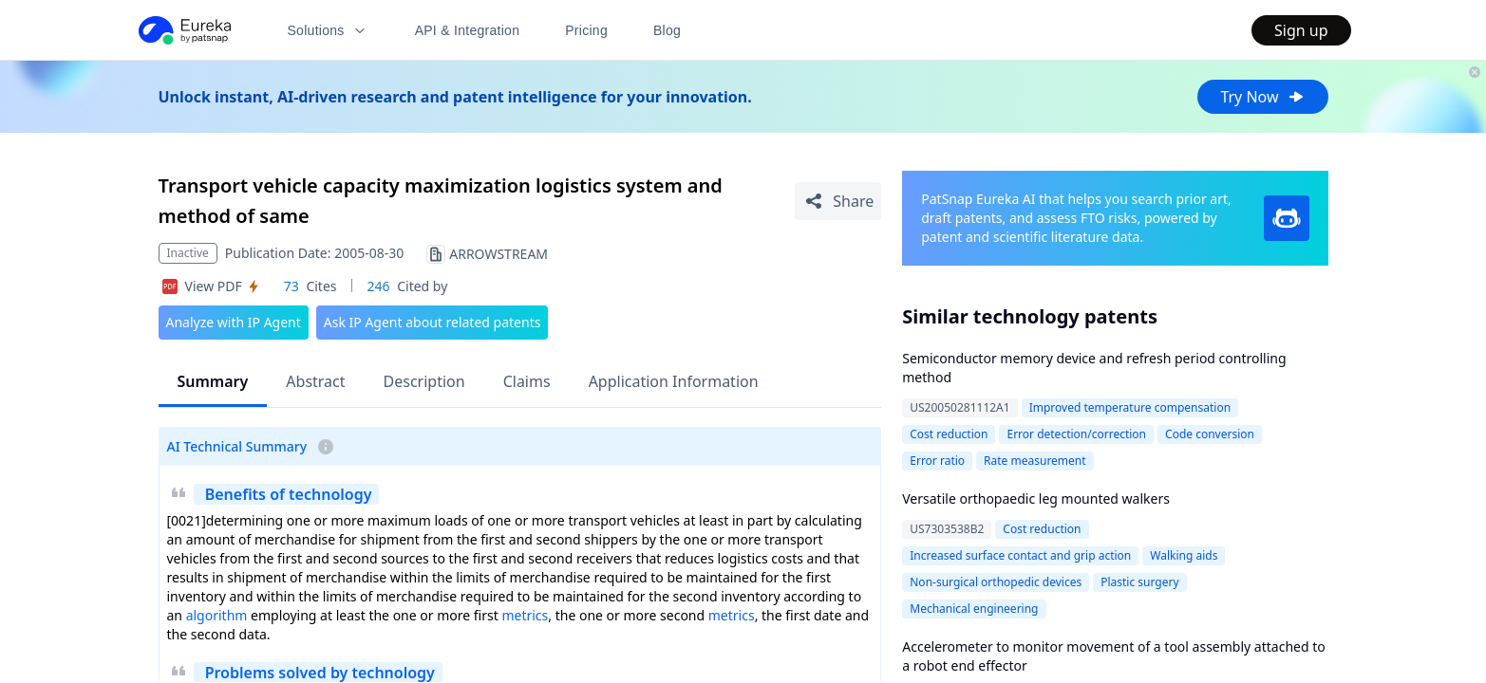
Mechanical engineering (974, 608)
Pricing (586, 30)
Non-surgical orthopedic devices (996, 582)
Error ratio (937, 460)
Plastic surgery (1139, 582)
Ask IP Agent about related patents (432, 322)
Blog (667, 30)
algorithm (217, 615)
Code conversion (1209, 434)
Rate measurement (1035, 460)
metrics (524, 615)
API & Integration (467, 30)
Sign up (1301, 30)
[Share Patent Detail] (838, 201)
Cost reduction (949, 434)
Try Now (1262, 96)
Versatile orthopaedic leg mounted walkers (1036, 498)
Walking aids (1183, 555)
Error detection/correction (1076, 434)
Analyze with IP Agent (233, 322)
